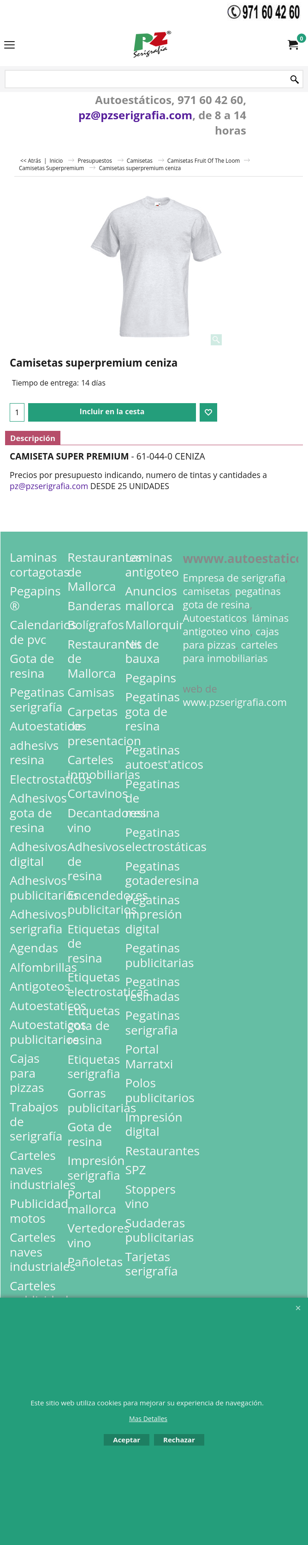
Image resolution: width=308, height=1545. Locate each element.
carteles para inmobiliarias (230, 651)
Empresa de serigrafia (234, 577)
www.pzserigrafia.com (235, 702)
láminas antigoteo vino (236, 624)
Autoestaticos (215, 618)
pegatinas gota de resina (232, 597)
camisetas (206, 591)
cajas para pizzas (231, 638)
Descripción (32, 438)
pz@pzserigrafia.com (135, 115)
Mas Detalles (148, 1418)
